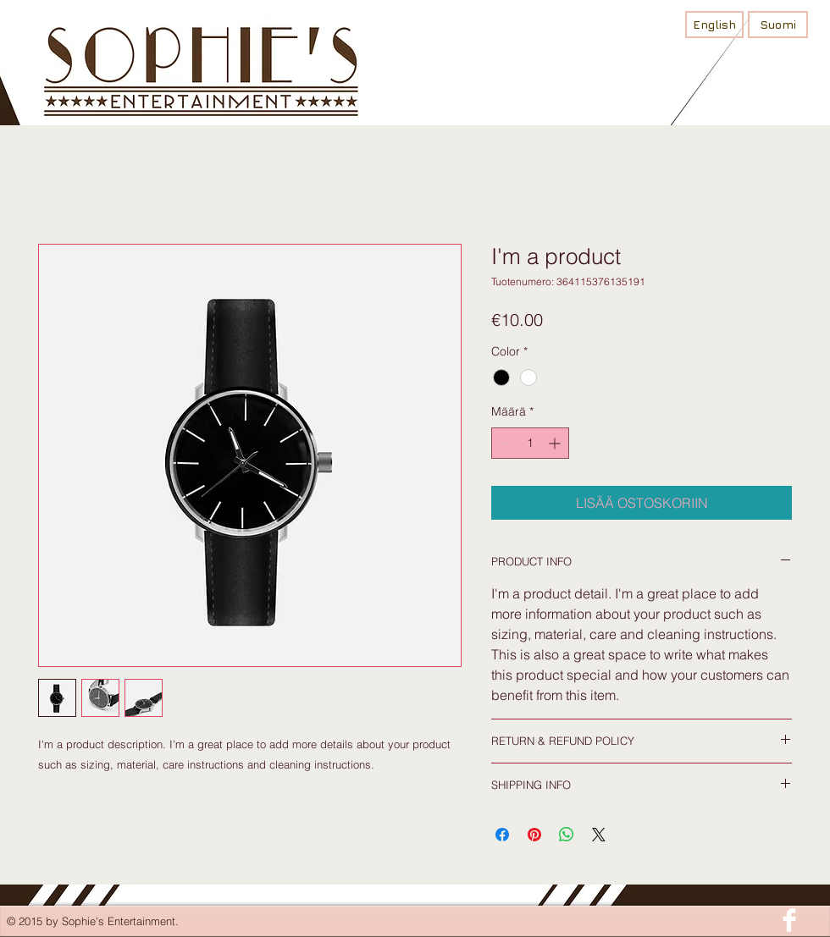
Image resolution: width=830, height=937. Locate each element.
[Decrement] (504, 443)
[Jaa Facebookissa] (502, 834)
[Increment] (556, 443)
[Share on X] (599, 834)
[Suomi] (778, 24)
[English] (714, 24)
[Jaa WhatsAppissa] (566, 834)
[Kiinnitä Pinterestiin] (534, 834)
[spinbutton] (530, 443)
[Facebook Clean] (789, 920)
